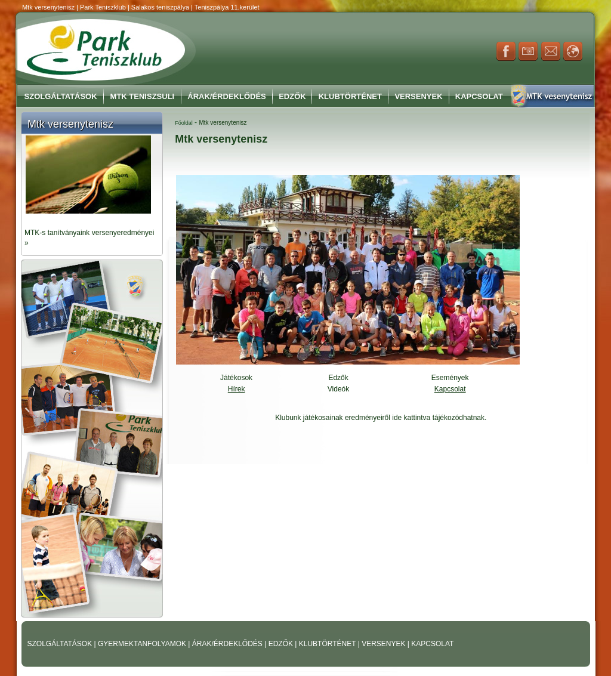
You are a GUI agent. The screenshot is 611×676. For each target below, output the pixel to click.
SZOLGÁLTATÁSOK (60, 644)
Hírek (236, 389)
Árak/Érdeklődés (226, 96)
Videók (338, 389)
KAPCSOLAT (432, 644)
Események (450, 378)
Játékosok (236, 378)
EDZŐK (282, 644)
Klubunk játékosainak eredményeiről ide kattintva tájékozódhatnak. (380, 417)
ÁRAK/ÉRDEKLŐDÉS (227, 644)
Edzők (292, 96)
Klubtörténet (350, 96)
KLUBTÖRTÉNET (328, 644)
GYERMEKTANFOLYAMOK (143, 644)
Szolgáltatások (60, 96)
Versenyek (418, 96)
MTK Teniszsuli (142, 96)
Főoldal (184, 123)
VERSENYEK (385, 644)
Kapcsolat (479, 96)
